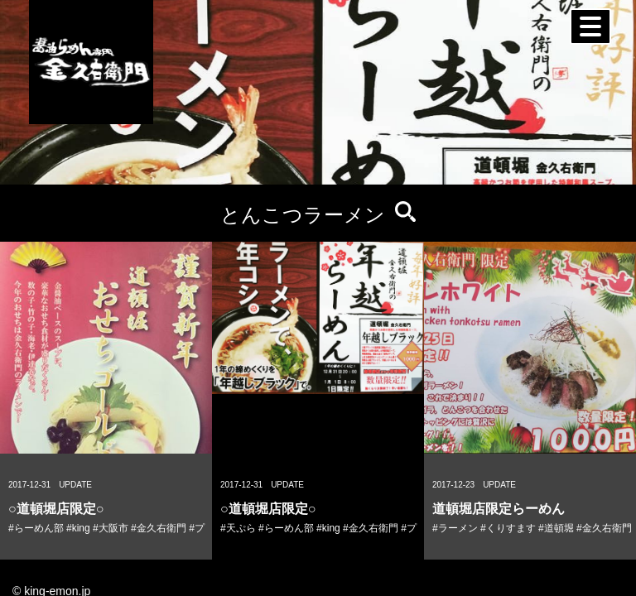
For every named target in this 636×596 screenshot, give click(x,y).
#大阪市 (110, 528)
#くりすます (508, 528)
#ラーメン (455, 528)
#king (78, 528)
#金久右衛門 (158, 528)
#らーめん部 (36, 528)
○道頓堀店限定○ (56, 509)
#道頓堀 (556, 528)
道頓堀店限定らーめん (498, 509)
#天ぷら (238, 528)
